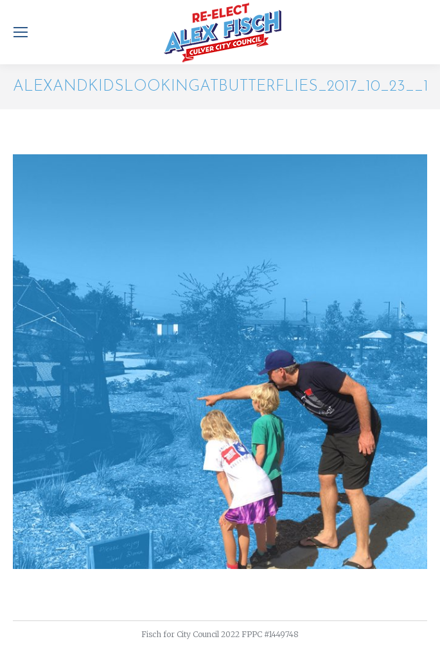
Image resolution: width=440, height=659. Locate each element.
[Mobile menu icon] (20, 32)
